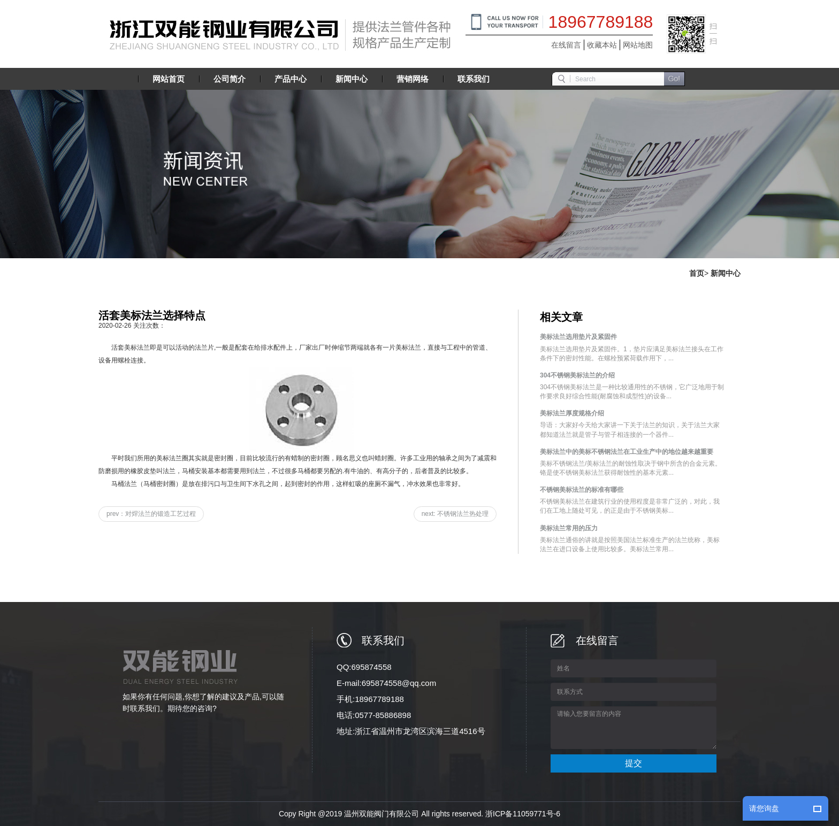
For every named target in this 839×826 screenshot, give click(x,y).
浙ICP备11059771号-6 (522, 813)
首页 (696, 273)
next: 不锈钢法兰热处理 (455, 514)
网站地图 (638, 45)
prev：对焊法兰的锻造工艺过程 (151, 514)
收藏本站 (602, 45)
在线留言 (566, 45)
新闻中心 (726, 273)
